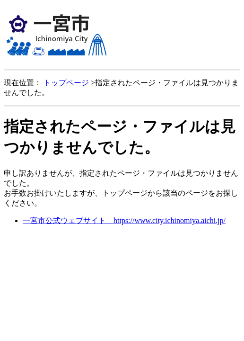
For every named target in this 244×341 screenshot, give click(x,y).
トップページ (66, 83)
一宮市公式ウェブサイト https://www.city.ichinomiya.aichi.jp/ (124, 220)
